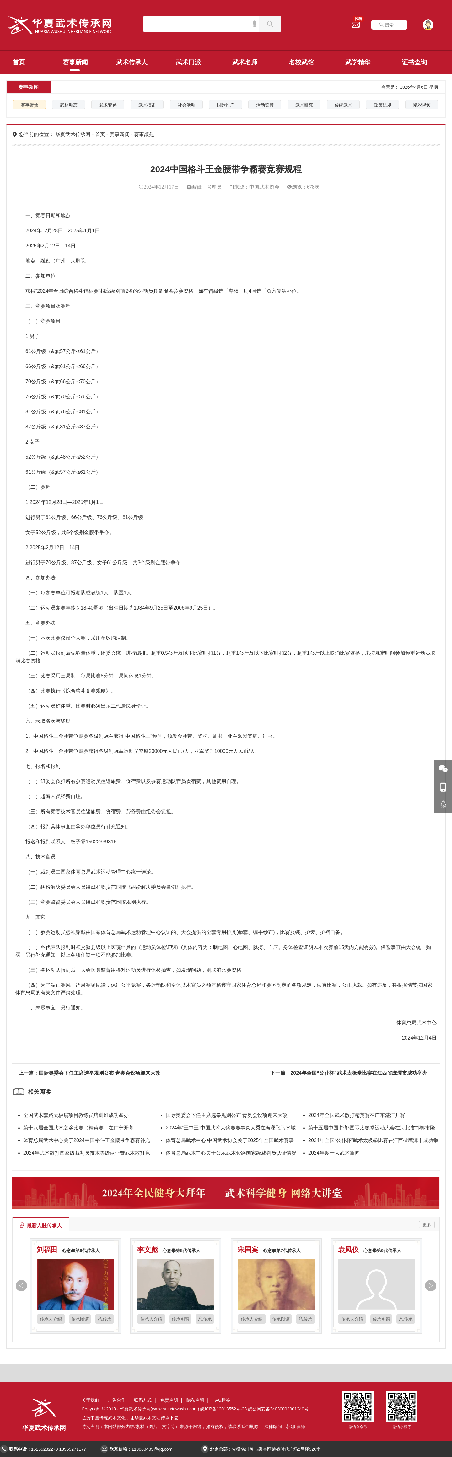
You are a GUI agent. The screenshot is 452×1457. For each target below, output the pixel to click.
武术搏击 (147, 105)
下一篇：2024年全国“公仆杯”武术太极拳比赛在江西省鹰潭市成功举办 (348, 1073)
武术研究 (304, 105)
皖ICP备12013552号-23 (223, 1408)
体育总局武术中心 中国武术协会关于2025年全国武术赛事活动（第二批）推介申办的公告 (230, 1141)
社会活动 (186, 105)
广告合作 (117, 1400)
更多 (426, 1224)
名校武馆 (301, 62)
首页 (19, 62)
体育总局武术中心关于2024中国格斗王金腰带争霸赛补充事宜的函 (86, 1141)
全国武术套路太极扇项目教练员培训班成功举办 (76, 1115)
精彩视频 (422, 105)
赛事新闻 (75, 62)
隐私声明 (195, 1400)
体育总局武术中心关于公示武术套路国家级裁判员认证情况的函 (231, 1154)
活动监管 (265, 105)
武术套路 (108, 105)
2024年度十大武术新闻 (334, 1153)
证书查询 (414, 62)
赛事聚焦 (29, 105)
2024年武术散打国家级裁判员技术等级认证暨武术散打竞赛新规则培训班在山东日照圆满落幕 (86, 1154)
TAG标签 (221, 1400)
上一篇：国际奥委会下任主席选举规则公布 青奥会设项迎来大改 (89, 1073)
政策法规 (382, 105)
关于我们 (90, 1400)
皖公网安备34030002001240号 (278, 1408)
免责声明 (169, 1400)
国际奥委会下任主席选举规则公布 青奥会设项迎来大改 (227, 1115)
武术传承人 (132, 62)
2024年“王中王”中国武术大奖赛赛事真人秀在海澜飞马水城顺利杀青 (231, 1129)
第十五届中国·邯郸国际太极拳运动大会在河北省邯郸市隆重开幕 (371, 1129)
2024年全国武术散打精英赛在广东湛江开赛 (356, 1115)
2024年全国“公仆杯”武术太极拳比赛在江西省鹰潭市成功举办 (373, 1141)
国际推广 (225, 105)
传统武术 (343, 105)
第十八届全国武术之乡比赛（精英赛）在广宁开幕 (78, 1127)
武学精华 (357, 62)
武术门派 (188, 62)
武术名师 (244, 62)
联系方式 (143, 1400)
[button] (20, 1287)
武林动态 (69, 105)
